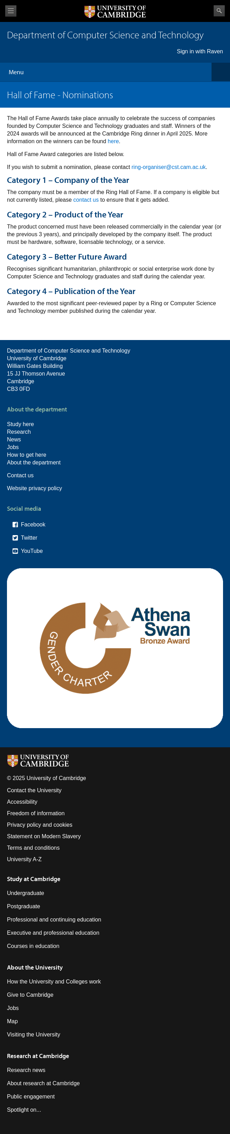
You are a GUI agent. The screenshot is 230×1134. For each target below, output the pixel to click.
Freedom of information (35, 813)
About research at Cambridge (43, 1083)
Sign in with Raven (200, 51)
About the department (34, 462)
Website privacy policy (34, 488)
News (14, 439)
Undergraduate (25, 893)
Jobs (13, 447)
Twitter (29, 538)
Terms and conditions (33, 848)
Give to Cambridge (30, 995)
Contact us (20, 475)
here (113, 141)
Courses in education (33, 946)
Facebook (33, 524)
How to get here (26, 455)
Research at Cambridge (38, 1056)
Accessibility (22, 802)
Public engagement (31, 1097)
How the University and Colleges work (54, 982)
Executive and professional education (53, 933)
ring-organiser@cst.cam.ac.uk (169, 167)
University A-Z (24, 859)
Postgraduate (23, 906)
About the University (35, 967)
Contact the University (34, 790)
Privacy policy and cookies (39, 825)
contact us (86, 200)
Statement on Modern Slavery (44, 836)
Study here (20, 424)
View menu (10, 11)
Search (219, 10)
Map (12, 1021)
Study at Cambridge (33, 879)
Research (19, 432)
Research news (26, 1070)
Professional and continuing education (54, 920)
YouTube (32, 551)
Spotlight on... (24, 1110)
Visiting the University (33, 1034)
